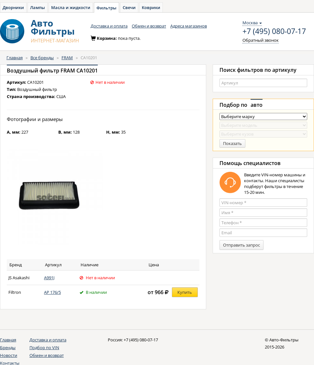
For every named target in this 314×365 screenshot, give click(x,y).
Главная (14, 58)
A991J (49, 278)
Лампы (37, 7)
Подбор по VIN (44, 347)
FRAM (67, 58)
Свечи (129, 7)
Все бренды (42, 58)
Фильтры (106, 8)
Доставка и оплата (109, 26)
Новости (8, 355)
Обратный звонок (260, 40)
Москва (252, 23)
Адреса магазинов (188, 26)
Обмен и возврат (149, 26)
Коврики (151, 7)
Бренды (8, 347)
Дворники (13, 7)
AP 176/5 (52, 292)
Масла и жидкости (70, 7)
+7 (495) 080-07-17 (274, 31)
